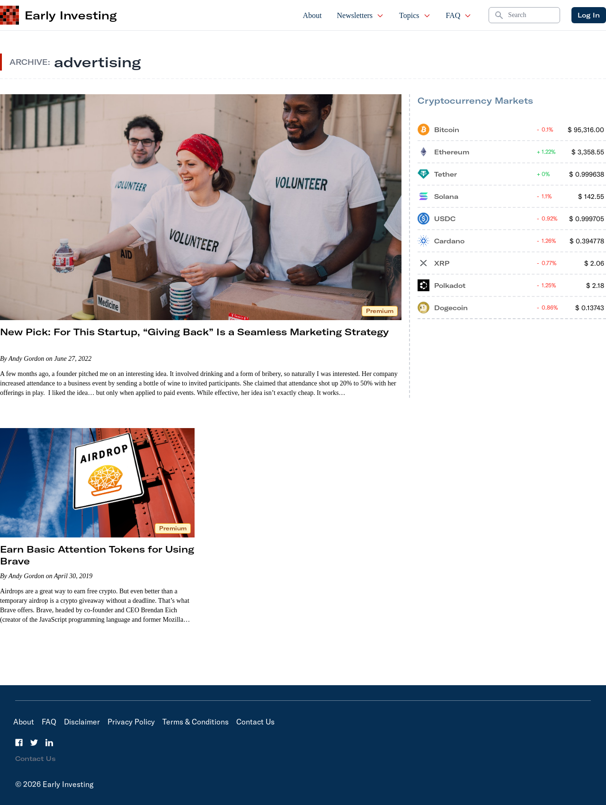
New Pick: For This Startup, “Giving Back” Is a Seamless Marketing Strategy (194, 332)
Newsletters (360, 15)
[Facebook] (19, 742)
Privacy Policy (131, 721)
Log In (589, 15)
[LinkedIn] (49, 742)
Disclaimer (82, 721)
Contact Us (255, 721)
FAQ (459, 15)
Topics (414, 15)
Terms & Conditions (195, 721)
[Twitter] (34, 742)
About (312, 15)
